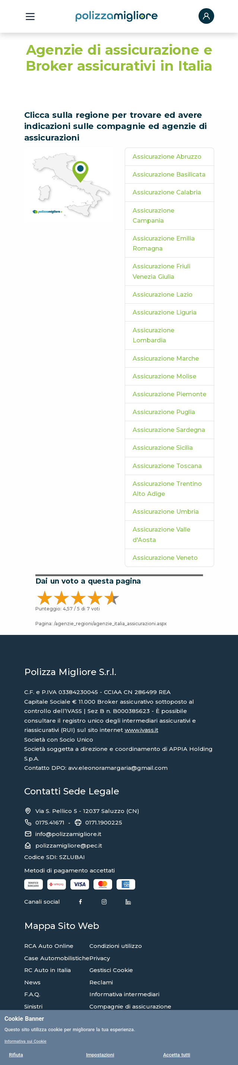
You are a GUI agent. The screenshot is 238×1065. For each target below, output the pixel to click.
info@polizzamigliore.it (68, 834)
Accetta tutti (176, 1055)
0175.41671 (49, 822)
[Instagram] (104, 902)
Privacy (99, 958)
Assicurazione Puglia (164, 412)
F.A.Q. (32, 994)
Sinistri (33, 1006)
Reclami (101, 982)
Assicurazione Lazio (163, 294)
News (32, 982)
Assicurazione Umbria (166, 511)
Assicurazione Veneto (165, 557)
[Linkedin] (128, 902)
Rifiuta (16, 1055)
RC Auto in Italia (47, 970)
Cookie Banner (24, 1018)
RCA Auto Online (48, 945)
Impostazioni (100, 1055)
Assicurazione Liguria (165, 312)
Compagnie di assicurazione (130, 1006)
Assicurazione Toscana (167, 465)
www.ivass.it (141, 729)
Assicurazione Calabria (167, 192)
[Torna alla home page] (117, 16)
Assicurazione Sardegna (169, 429)
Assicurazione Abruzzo (167, 156)
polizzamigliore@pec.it (68, 845)
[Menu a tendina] (30, 16)
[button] (206, 16)
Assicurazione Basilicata (169, 174)
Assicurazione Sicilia (163, 447)
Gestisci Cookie (111, 970)
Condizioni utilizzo (115, 945)
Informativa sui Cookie (25, 1041)
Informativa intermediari (124, 994)
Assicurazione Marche (166, 358)
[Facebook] (80, 902)
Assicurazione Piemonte (169, 394)
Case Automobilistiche (56, 958)
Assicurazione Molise (164, 376)
